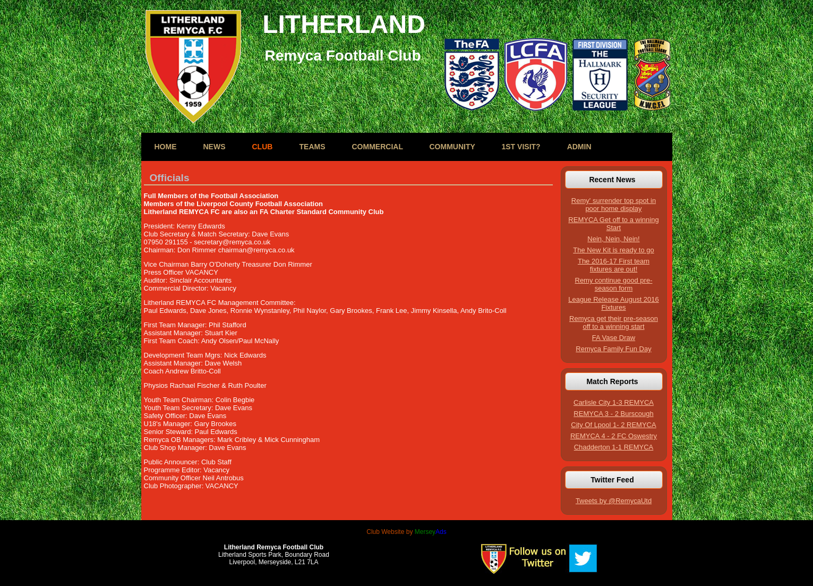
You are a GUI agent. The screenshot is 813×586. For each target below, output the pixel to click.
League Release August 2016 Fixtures (613, 303)
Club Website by (406, 532)
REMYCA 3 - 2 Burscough (613, 414)
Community (452, 146)
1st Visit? (521, 146)
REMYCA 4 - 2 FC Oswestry (613, 436)
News (214, 146)
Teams (312, 146)
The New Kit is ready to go (613, 250)
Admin (579, 146)
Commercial (377, 146)
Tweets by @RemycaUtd (614, 501)
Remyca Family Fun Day (613, 349)
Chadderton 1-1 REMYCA (614, 447)
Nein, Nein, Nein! (613, 239)
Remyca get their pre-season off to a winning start (613, 322)
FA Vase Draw (613, 338)
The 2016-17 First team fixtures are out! (613, 265)
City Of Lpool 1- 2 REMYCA (613, 425)
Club (262, 146)
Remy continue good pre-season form (614, 284)
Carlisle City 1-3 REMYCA (614, 402)
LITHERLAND (343, 24)
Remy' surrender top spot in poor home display (613, 205)
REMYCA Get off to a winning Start (613, 224)
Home (166, 146)
